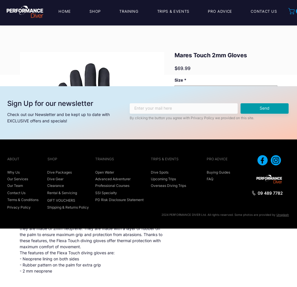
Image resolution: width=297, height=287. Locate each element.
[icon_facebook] (262, 160)
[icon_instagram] (276, 160)
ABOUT (13, 159)
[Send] (265, 108)
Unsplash (282, 214)
